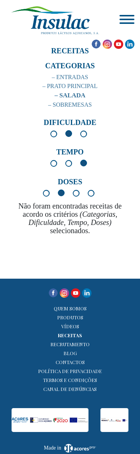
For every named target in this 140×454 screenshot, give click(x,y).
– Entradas (70, 77)
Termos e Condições (70, 380)
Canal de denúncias (70, 389)
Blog (70, 353)
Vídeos (70, 326)
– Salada (70, 95)
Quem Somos (70, 308)
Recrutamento (70, 344)
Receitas (70, 335)
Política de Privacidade (70, 371)
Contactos (70, 362)
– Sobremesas (70, 104)
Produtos (70, 317)
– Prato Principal (70, 86)
